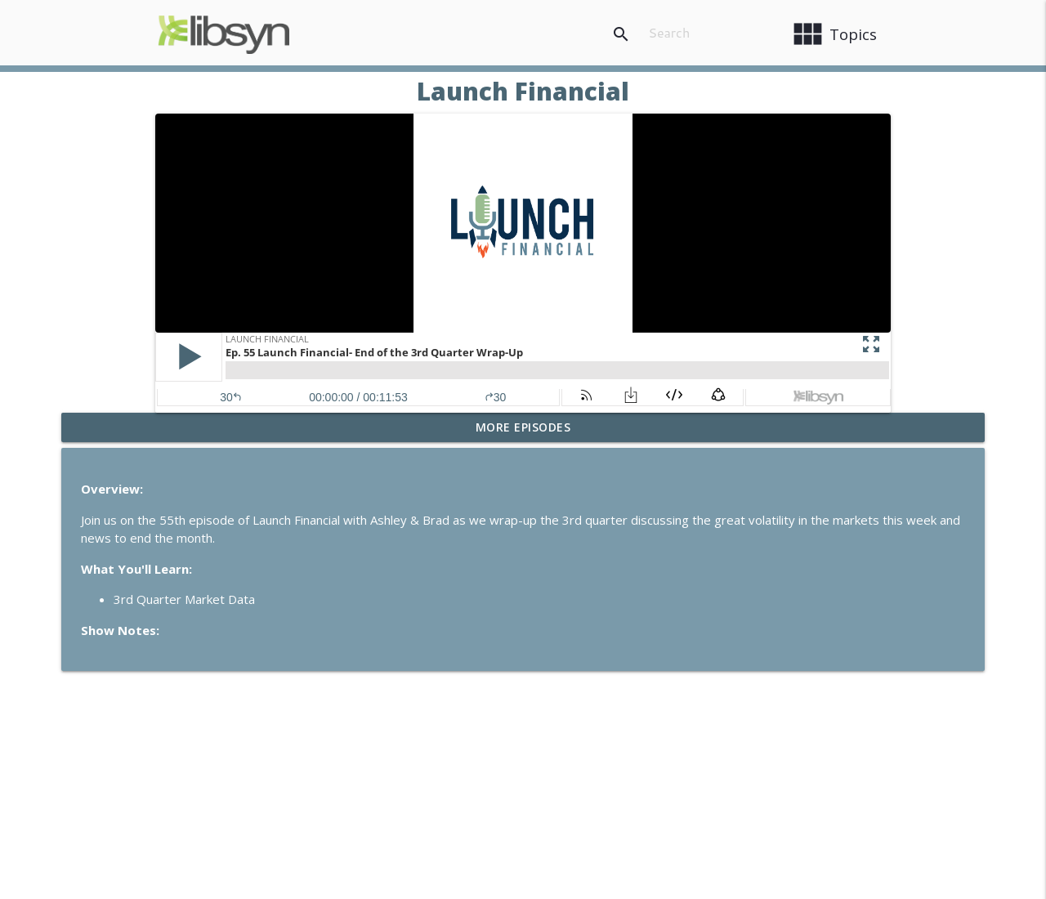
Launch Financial (523, 91)
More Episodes (523, 427)
